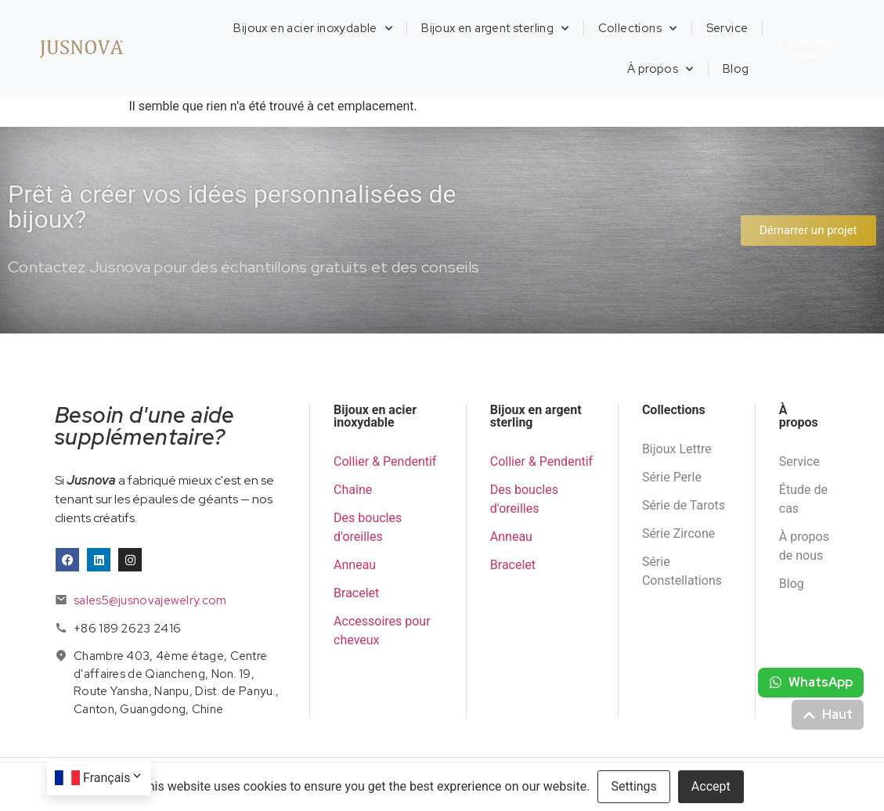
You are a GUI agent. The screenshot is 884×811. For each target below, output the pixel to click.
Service (727, 28)
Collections (637, 28)
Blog (736, 69)
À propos (660, 69)
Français (113, 777)
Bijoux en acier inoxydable (312, 28)
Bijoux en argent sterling (494, 28)
